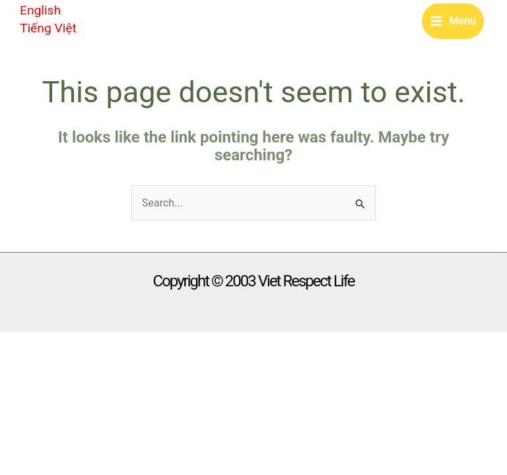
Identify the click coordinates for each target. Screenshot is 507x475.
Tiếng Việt (48, 28)
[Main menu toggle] (453, 21)
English (40, 10)
